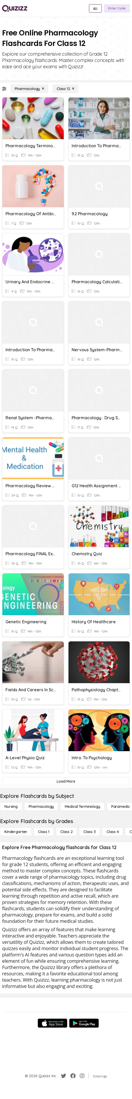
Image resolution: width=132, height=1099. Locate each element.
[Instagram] (82, 1076)
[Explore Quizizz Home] (14, 8)
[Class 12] (65, 89)
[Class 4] (112, 832)
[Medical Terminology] (82, 806)
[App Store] (52, 1023)
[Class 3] (89, 832)
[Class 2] (66, 832)
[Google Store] (84, 1023)
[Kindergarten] (15, 832)
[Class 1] (44, 832)
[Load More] (66, 781)
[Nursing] (11, 806)
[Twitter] (63, 1076)
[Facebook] (73, 1076)
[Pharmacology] (29, 89)
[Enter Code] (117, 8)
